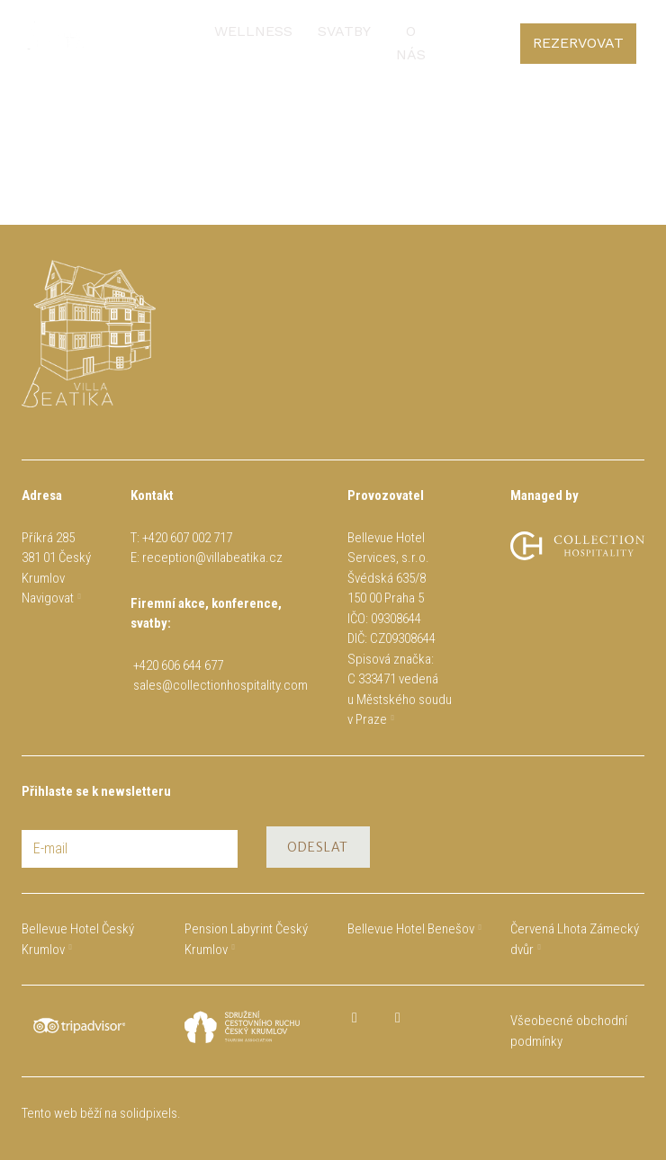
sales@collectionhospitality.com (220, 685)
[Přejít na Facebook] (354, 1018)
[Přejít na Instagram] (398, 1018)
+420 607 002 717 (187, 538)
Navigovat (48, 598)
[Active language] (615, 34)
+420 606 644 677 (181, 665)
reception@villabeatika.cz (212, 557)
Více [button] (389, 33)
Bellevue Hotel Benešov (410, 929)
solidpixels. (150, 1113)
